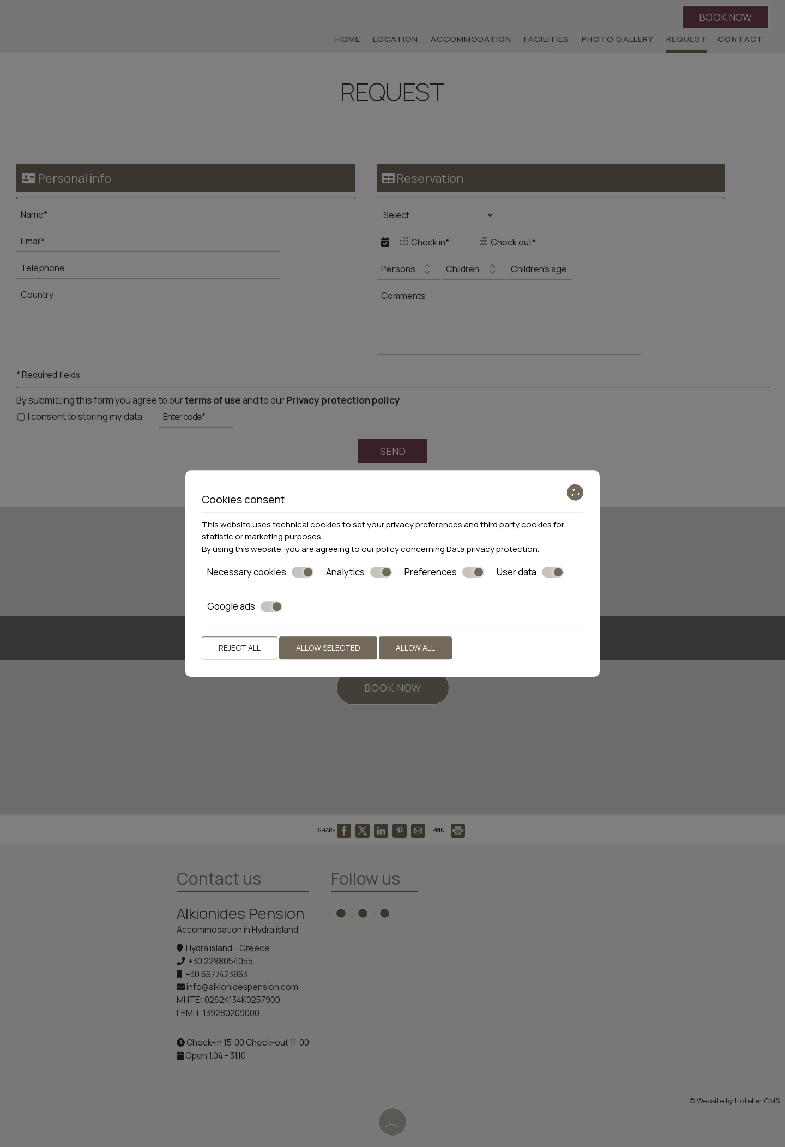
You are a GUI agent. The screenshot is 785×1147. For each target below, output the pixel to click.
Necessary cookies (260, 572)
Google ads (244, 606)
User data (530, 572)
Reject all (240, 647)
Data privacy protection (492, 549)
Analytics (359, 572)
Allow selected (328, 647)
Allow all (415, 647)
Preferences (444, 572)
